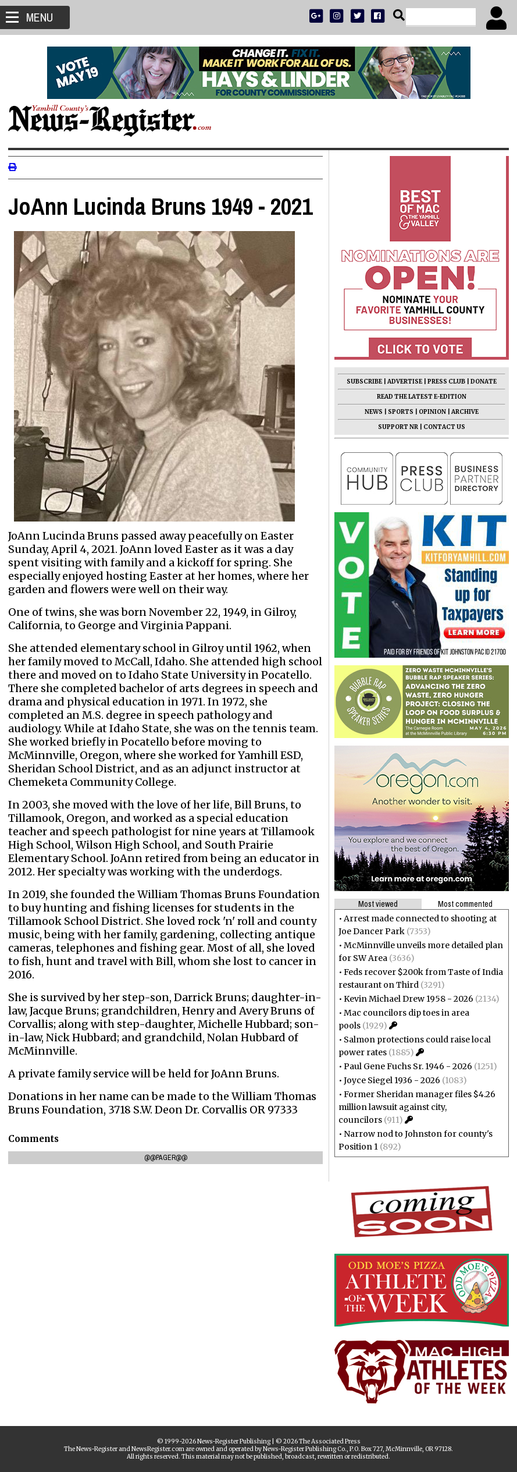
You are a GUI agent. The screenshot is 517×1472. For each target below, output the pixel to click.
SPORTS (397, 412)
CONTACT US (441, 427)
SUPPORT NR (395, 427)
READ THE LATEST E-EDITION (418, 396)
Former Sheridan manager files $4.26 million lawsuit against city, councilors (413, 1107)
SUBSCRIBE (361, 381)
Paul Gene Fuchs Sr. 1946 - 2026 (404, 1066)
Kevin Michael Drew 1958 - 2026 (405, 999)
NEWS (370, 412)
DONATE (480, 381)
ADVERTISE (401, 381)
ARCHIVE (461, 412)
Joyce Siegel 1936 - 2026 (388, 1080)
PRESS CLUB (443, 381)
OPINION (429, 412)
